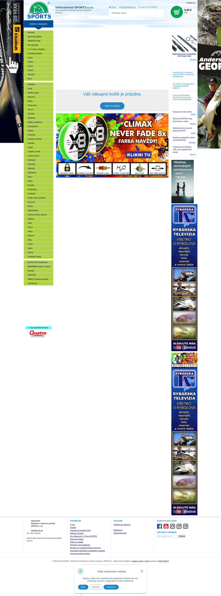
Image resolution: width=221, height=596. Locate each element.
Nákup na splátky (77, 542)
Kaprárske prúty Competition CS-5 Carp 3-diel (184, 55)
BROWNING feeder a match (39, 267)
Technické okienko (150, 24)
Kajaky (30, 131)
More (30, 79)
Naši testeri (33, 314)
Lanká (30, 147)
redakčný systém (138, 561)
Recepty (32, 318)
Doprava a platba (76, 539)
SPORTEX (32, 275)
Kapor (30, 58)
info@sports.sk (128, 7)
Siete (30, 223)
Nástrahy (31, 164)
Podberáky (32, 189)
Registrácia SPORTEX (38, 323)
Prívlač (31, 293)
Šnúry (30, 227)
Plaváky (31, 185)
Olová (30, 181)
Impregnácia (33, 126)
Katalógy (87, 24)
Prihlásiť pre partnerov (122, 525)
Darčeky (31, 114)
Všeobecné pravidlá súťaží (80, 530)
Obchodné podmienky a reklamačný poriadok (87, 551)
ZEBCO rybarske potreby (38, 279)
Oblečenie (32, 173)
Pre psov (31, 202)
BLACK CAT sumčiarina (37, 262)
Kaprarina (33, 302)
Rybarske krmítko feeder (182, 112)
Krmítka (31, 143)
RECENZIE (121, 24)
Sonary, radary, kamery (37, 215)
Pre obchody (33, 45)
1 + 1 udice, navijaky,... (37, 49)
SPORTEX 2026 (34, 41)
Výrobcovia (32, 283)
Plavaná (31, 74)
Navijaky (31, 84)
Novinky (31, 32)
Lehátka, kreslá (34, 152)
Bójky (30, 101)
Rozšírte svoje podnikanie (80, 545)
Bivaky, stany (33, 93)
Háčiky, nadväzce (35, 122)
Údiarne (31, 236)
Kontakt (73, 528)
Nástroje (31, 168)
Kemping (31, 135)
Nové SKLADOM (34, 37)
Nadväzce (32, 160)
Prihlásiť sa (191, 3)
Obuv (30, 177)
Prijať (83, 587)
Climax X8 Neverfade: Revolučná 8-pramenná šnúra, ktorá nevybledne (182, 97)
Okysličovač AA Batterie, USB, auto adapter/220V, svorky (182, 149)
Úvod (113, 7)
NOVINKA (97, 24)
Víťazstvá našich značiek (39, 310)
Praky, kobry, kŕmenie (37, 198)
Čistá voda (32, 105)
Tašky (30, 231)
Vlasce (30, 252)
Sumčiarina (33, 306)
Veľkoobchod (60, 24)
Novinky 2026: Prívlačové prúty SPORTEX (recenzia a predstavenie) (184, 74)
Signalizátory (33, 210)
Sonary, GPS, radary (37, 289)
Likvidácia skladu (35, 53)
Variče (30, 244)
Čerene (31, 110)
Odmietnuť (111, 587)
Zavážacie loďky (34, 257)
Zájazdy (180, 24)
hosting (147, 561)
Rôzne (30, 206)
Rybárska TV (134, 24)
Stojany (31, 219)
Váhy (30, 240)
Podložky (31, 194)
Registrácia (118, 530)
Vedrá (30, 248)
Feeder (30, 62)
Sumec (30, 70)
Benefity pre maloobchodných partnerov (85, 548)
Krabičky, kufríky (35, 139)
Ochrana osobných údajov (80, 554)
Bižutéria (31, 97)
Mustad (31, 271)
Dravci (30, 66)
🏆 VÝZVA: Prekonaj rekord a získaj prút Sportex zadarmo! (183, 86)
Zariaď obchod (74, 24)
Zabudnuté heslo (120, 533)
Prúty (30, 89)
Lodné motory (33, 156)
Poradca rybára (167, 24)
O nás (72, 525)
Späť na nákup (112, 106)
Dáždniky (31, 118)
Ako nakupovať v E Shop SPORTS (83, 536)
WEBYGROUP (163, 561)
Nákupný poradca (77, 533)
